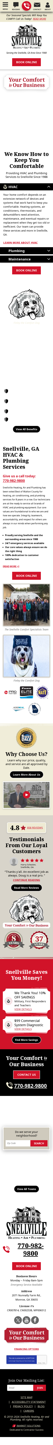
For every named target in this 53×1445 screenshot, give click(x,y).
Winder (42, 1181)
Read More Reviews (26, 887)
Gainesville (26, 1164)
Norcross (41, 1172)
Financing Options (26, 1349)
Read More (39, 18)
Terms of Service (28, 1360)
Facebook (35, 1320)
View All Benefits (26, 429)
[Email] (26, 1388)
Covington (27, 1159)
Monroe (27, 1172)
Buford (40, 1155)
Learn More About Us (26, 774)
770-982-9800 (26, 6)
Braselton (26, 1155)
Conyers (12, 1159)
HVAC (13, 187)
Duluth (11, 1164)
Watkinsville (27, 1181)
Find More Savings (26, 1040)
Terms (44, 1362)
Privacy (39, 1362)
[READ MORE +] (11, 566)
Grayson (41, 1164)
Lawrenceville (20, 1168)
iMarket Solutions (28, 1425)
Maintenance (19, 259)
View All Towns (26, 1189)
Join (40, 1387)
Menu (5, 9)
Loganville (13, 1172)
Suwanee (11, 1181)
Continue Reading (26, 880)
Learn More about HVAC (20, 242)
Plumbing (16, 250)
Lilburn (37, 1168)
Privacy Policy (19, 1360)
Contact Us (26, 1075)
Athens (12, 1155)
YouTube (26, 1320)
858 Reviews (35, 827)
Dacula (41, 1159)
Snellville (14, 1176)
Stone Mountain (34, 1176)
